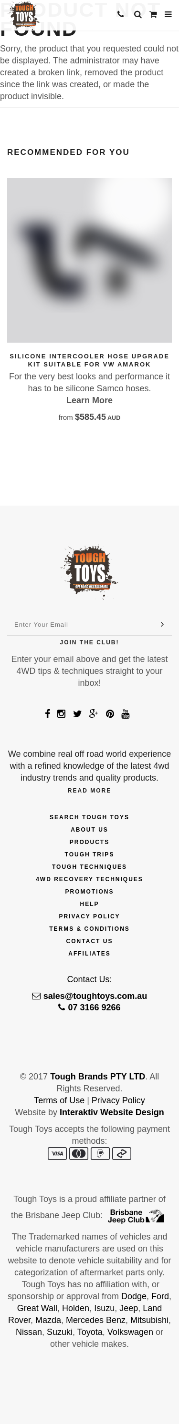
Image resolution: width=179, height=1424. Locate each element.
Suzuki (60, 1332)
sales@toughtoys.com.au (89, 996)
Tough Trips (90, 854)
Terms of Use (59, 1100)
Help (89, 904)
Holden (75, 1308)
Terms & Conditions (89, 929)
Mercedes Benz (96, 1320)
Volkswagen (130, 1332)
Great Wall (37, 1308)
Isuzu (104, 1308)
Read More (89, 790)
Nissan (29, 1332)
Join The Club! (89, 642)
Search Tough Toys (89, 817)
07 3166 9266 (89, 1007)
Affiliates (89, 953)
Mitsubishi (149, 1320)
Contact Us (89, 941)
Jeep (128, 1308)
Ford (160, 1296)
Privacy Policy (89, 916)
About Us (89, 829)
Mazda (48, 1320)
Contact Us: (89, 979)
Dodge (134, 1296)
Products (89, 842)
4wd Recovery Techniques (89, 879)
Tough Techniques (89, 867)
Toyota (90, 1332)
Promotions (89, 891)
